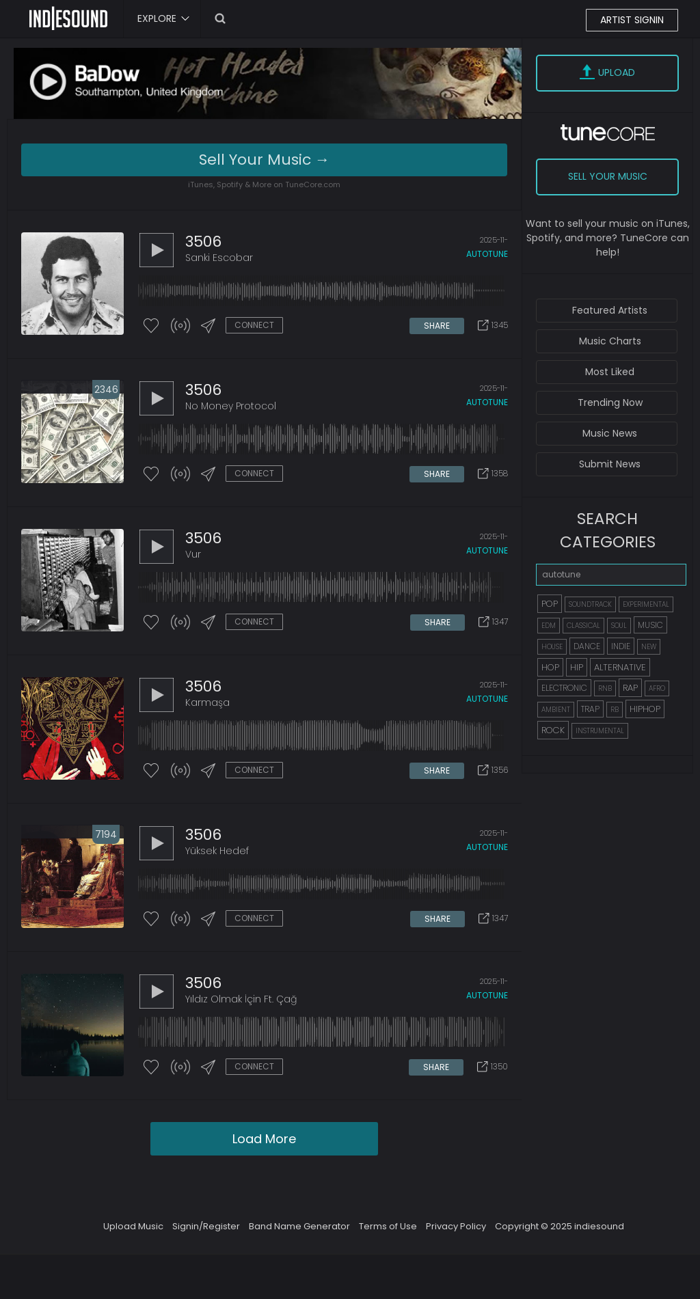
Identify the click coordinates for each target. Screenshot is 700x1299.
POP (549, 603)
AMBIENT (555, 710)
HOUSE (552, 647)
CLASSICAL (583, 625)
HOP (550, 667)
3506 (203, 241)
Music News (609, 433)
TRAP (590, 709)
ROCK (553, 730)
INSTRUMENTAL (600, 731)
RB (614, 710)
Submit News (610, 464)
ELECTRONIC (564, 688)
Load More (264, 1138)
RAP (630, 687)
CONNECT (254, 325)
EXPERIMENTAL (646, 604)
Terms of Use (388, 1226)
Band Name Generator (299, 1226)
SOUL (619, 625)
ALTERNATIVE (620, 667)
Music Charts (610, 341)
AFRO (657, 688)
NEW (648, 647)
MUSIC (650, 625)
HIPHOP (645, 708)
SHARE (437, 325)
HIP (576, 667)
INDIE (620, 646)
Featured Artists (609, 310)
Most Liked (609, 372)
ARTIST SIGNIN (632, 20)
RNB (605, 688)
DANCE (587, 646)
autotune (487, 254)
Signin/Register (206, 1226)
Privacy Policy (456, 1226)
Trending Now (610, 402)
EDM (548, 625)
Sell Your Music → (264, 159)
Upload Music (133, 1226)
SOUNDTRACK (590, 604)
